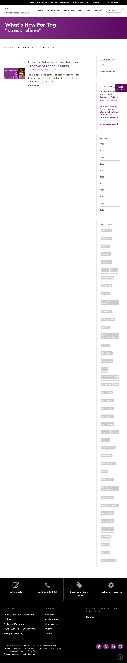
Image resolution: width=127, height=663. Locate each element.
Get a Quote (114, 10)
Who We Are (84, 11)
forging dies (106, 353)
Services (40, 11)
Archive (105, 139)
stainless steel (107, 513)
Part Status (42, 2)
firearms (105, 345)
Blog (102, 64)
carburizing (106, 286)
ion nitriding (106, 385)
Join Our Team (93, 2)
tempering (106, 537)
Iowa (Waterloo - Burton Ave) (20, 628)
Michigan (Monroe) (13, 633)
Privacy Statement (11, 654)
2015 (102, 210)
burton (114, 270)
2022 (102, 170)
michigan (105, 432)
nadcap (115, 432)
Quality (31, 2)
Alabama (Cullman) (14, 624)
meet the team (107, 424)
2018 (102, 196)
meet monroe (107, 416)
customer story (108, 319)
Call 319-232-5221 (47, 587)
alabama (105, 246)
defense (105, 327)
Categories (107, 59)
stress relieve (107, 529)
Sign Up (90, 617)
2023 (102, 164)
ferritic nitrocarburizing (108, 336)
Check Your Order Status (79, 589)
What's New (78, 2)
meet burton (107, 392)
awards (105, 270)
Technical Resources (60, 2)
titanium (105, 545)
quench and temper (109, 505)
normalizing (106, 456)
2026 (102, 144)
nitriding (105, 440)
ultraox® (105, 552)
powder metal (107, 479)
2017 (102, 203)
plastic (104, 471)
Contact (98, 11)
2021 (102, 177)
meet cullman (107, 400)
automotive (106, 262)
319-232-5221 (111, 3)
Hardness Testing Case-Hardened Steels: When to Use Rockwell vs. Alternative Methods (110, 112)
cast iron (105, 293)
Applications (54, 11)
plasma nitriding (108, 463)
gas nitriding (107, 361)
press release (107, 497)
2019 (102, 190)
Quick (121, 88)
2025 (102, 150)
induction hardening (110, 377)
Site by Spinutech (28, 654)
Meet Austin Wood (109, 124)
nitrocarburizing (108, 448)
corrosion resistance (106, 302)
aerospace (106, 230)
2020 (102, 183)
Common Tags (108, 225)
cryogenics (106, 311)
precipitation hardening (107, 488)
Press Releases (107, 71)
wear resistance (108, 560)
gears (104, 369)
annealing (106, 254)
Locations (69, 11)
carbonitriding (107, 278)
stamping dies (107, 521)
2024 (102, 157)
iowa (116, 385)
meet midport (107, 408)
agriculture (106, 238)
